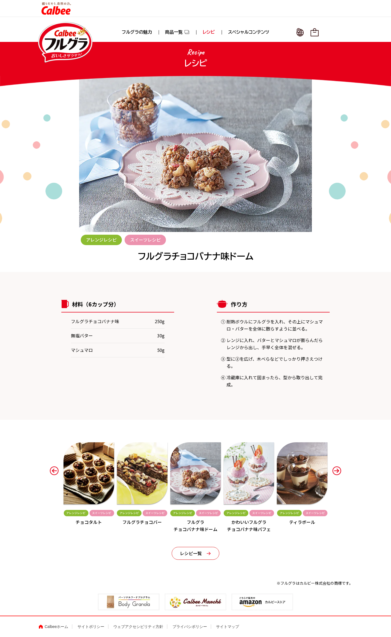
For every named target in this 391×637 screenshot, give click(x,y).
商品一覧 (177, 32)
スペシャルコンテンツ (248, 32)
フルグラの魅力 (137, 32)
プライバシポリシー (190, 627)
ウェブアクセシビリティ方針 (138, 627)
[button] (54, 470)
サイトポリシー (90, 627)
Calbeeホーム (56, 627)
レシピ (209, 32)
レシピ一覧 (191, 553)
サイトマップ (227, 627)
